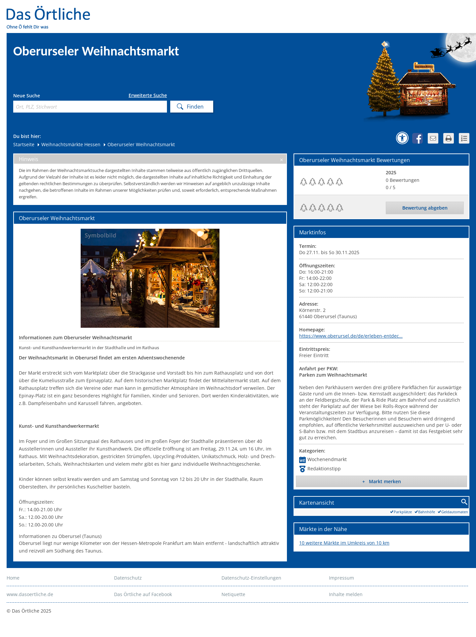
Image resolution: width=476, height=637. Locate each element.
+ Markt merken (381, 481)
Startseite (23, 144)
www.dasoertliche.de (30, 594)
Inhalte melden (346, 594)
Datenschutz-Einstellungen (251, 578)
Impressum (341, 578)
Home (13, 578)
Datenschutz (128, 578)
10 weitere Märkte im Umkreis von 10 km (344, 543)
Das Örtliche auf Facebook (143, 594)
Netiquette (233, 594)
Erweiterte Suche (148, 95)
